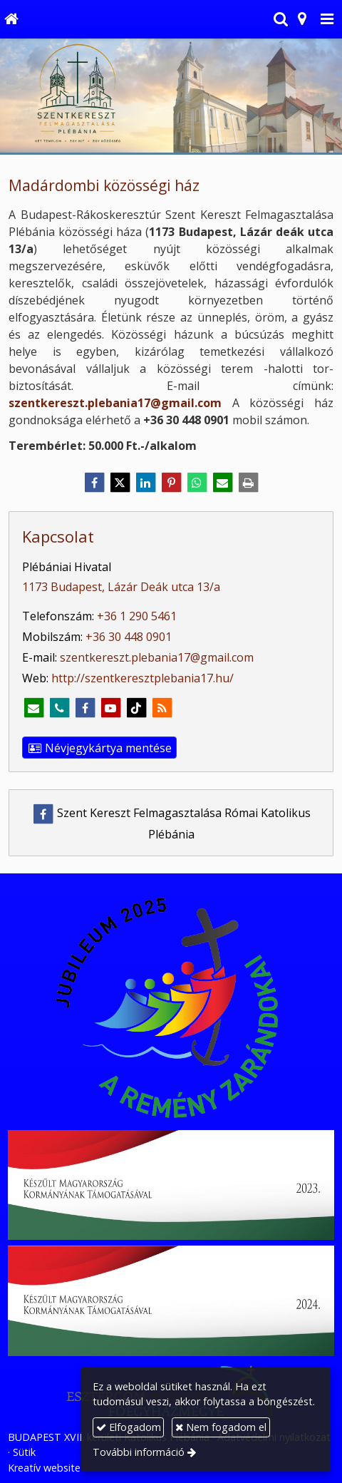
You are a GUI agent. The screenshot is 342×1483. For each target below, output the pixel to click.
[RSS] (161, 708)
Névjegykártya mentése (99, 748)
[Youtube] (110, 708)
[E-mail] (222, 482)
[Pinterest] (171, 482)
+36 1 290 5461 (137, 616)
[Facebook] (94, 482)
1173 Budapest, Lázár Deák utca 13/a (121, 587)
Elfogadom (128, 1427)
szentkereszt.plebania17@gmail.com (115, 403)
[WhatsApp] (196, 482)
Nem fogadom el (220, 1427)
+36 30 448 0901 (129, 637)
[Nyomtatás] (248, 482)
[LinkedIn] (145, 482)
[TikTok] (136, 708)
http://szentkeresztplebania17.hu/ (142, 678)
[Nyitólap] (11, 19)
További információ (139, 1452)
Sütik (24, 1452)
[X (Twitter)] (119, 482)
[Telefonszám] (59, 708)
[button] (327, 19)
